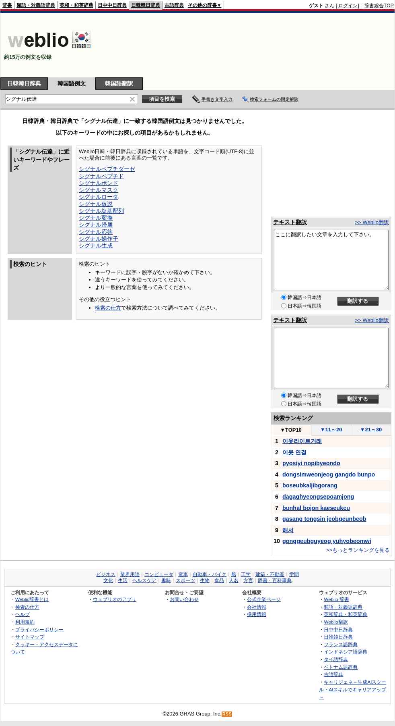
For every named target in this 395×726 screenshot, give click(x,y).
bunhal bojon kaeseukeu (316, 508)
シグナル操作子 (98, 238)
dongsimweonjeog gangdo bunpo (328, 474)
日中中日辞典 (112, 5)
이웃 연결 (294, 452)
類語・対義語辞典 (35, 5)
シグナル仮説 (96, 204)
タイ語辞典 (336, 659)
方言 (248, 580)
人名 (234, 580)
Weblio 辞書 (336, 599)
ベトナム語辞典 (341, 667)
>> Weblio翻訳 (372, 222)
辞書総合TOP (379, 5)
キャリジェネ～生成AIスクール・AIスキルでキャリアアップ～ (352, 689)
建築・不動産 (269, 574)
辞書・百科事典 (275, 580)
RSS (227, 714)
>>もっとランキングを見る (358, 550)
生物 (205, 580)
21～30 (371, 429)
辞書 (7, 5)
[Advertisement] (354, 45)
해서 (288, 530)
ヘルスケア (144, 580)
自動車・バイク (209, 574)
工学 (246, 574)
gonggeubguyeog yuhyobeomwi (326, 541)
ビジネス (105, 574)
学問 (294, 574)
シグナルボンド (98, 183)
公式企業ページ (264, 599)
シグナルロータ (98, 196)
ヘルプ (22, 614)
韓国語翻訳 (119, 83)
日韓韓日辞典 (145, 5)
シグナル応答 (96, 232)
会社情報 (256, 607)
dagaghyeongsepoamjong (318, 496)
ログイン (348, 5)
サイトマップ (29, 636)
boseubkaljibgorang (309, 485)
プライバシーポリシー (39, 629)
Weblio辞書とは (32, 599)
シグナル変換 (96, 217)
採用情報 (256, 614)
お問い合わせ (184, 599)
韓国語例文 (72, 83)
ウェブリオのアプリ (114, 599)
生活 (123, 580)
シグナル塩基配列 (101, 211)
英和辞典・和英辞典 (345, 614)
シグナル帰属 (96, 224)
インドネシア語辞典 (345, 651)
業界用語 (130, 574)
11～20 (331, 429)
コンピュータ (158, 574)
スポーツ (185, 580)
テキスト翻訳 (290, 222)
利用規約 (25, 621)
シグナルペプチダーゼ (107, 169)
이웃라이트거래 (302, 441)
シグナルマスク (98, 190)
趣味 (166, 580)
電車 (183, 574)
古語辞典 (174, 5)
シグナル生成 (96, 245)
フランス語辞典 (341, 644)
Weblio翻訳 (336, 621)
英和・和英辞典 (76, 5)
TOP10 (291, 430)
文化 (108, 580)
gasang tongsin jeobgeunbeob (324, 519)
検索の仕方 (108, 308)
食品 (219, 580)
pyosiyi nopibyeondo (311, 463)
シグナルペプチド (101, 176)
